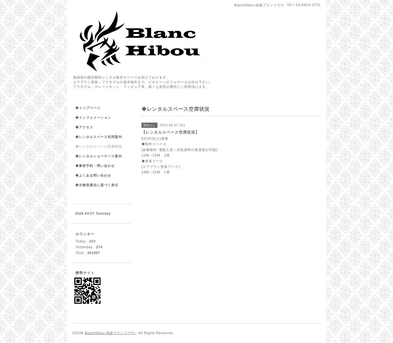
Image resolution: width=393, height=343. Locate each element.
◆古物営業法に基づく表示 (96, 185)
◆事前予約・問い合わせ (95, 166)
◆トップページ (87, 108)
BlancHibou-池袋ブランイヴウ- (110, 333)
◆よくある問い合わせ (93, 175)
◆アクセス (84, 127)
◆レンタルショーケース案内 (98, 156)
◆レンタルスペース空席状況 (98, 146)
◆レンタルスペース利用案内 (98, 137)
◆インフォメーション (93, 118)
